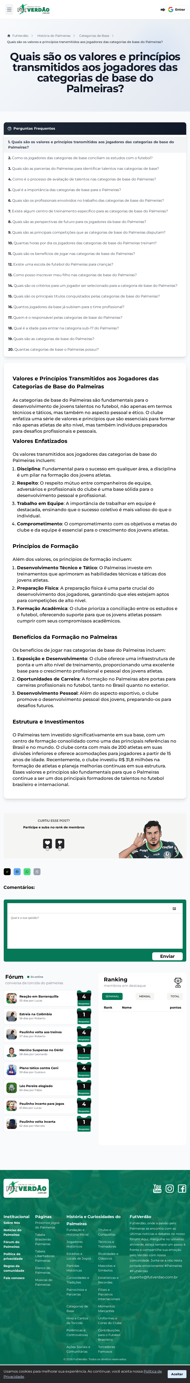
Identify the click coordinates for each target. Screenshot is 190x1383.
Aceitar (177, 1374)
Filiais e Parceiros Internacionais (109, 1294)
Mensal (145, 996)
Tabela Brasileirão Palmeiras (43, 1239)
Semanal (112, 996)
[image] (174, 908)
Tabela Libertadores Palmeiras (45, 1256)
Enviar (167, 956)
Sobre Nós (12, 1223)
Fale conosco (14, 1278)
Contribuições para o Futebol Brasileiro (109, 1335)
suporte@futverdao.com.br (154, 1277)
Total (175, 996)
